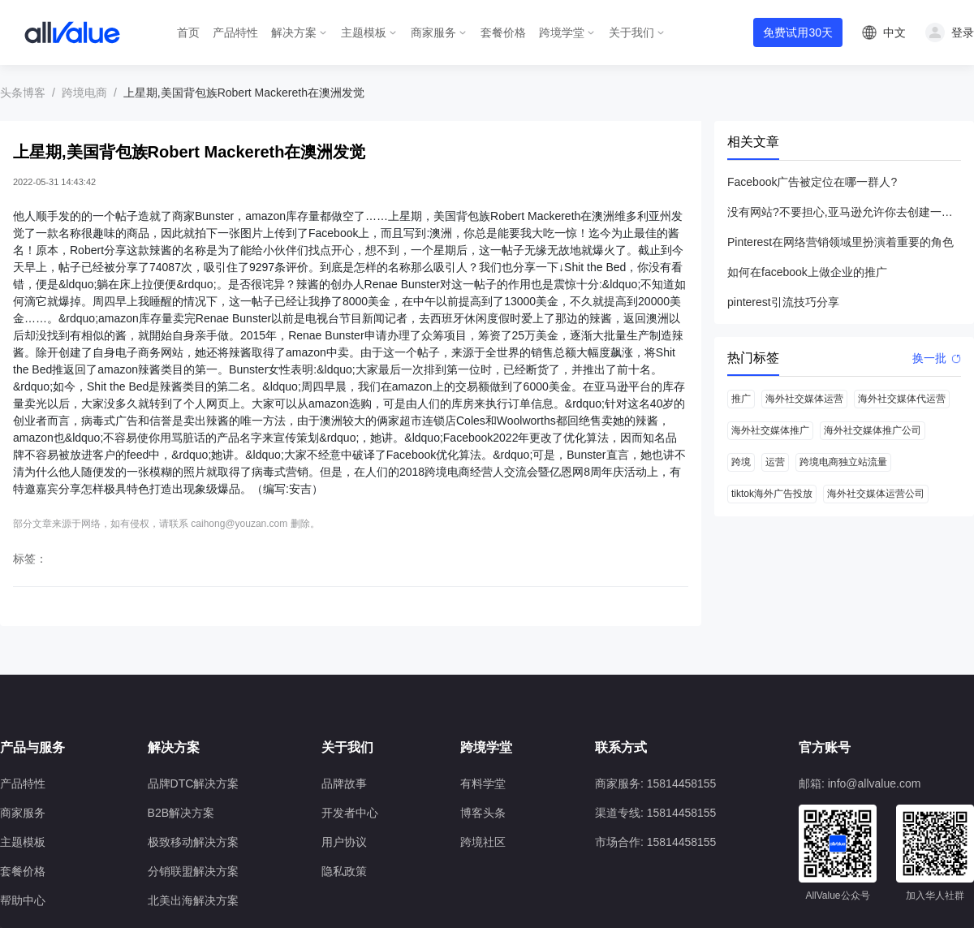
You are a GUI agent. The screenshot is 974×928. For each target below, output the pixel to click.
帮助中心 (22, 900)
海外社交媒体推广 (770, 430)
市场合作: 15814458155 (655, 841)
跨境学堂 (561, 32)
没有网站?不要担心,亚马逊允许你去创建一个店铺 (844, 211)
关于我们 (631, 32)
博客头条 (483, 812)
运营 (775, 462)
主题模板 (363, 32)
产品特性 (235, 32)
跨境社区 (483, 841)
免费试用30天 (798, 32)
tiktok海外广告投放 (771, 493)
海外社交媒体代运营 (902, 398)
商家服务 (433, 32)
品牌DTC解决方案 (193, 783)
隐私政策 (344, 871)
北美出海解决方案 (193, 900)
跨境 (741, 462)
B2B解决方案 (181, 812)
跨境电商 (84, 92)
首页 (188, 32)
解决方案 (294, 32)
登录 (962, 32)
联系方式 (621, 747)
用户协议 (344, 841)
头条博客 (22, 92)
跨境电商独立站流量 (843, 462)
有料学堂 (483, 783)
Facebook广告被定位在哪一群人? (812, 181)
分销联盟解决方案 (193, 871)
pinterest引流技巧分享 (783, 302)
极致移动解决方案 (193, 841)
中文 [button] (894, 32)
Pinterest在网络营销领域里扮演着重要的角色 (840, 241)
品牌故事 (344, 783)
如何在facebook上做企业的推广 (807, 271)
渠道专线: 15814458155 (655, 812)
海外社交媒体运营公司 (875, 493)
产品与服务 (32, 747)
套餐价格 (503, 32)
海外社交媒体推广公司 (872, 430)
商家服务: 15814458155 (655, 783)
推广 (741, 398)
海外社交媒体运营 (804, 398)
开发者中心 (349, 812)
